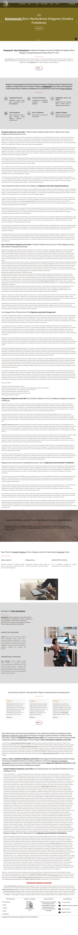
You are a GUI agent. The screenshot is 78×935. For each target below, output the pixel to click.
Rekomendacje (44, 3)
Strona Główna (22, 3)
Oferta (30, 3)
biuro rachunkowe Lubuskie (9, 893)
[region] (39, 22)
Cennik (37, 3)
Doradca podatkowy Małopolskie (34, 893)
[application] (31, 3)
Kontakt (57, 3)
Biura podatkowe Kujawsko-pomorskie (64, 894)
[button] (1, 22)
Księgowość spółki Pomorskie (32, 894)
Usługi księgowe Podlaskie (18, 894)
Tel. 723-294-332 (66, 902)
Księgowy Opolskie (62, 893)
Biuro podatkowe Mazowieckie (50, 893)
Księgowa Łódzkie (21, 893)
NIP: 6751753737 (66, 909)
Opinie (51, 3)
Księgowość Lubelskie (69, 891)
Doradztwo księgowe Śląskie (47, 894)
